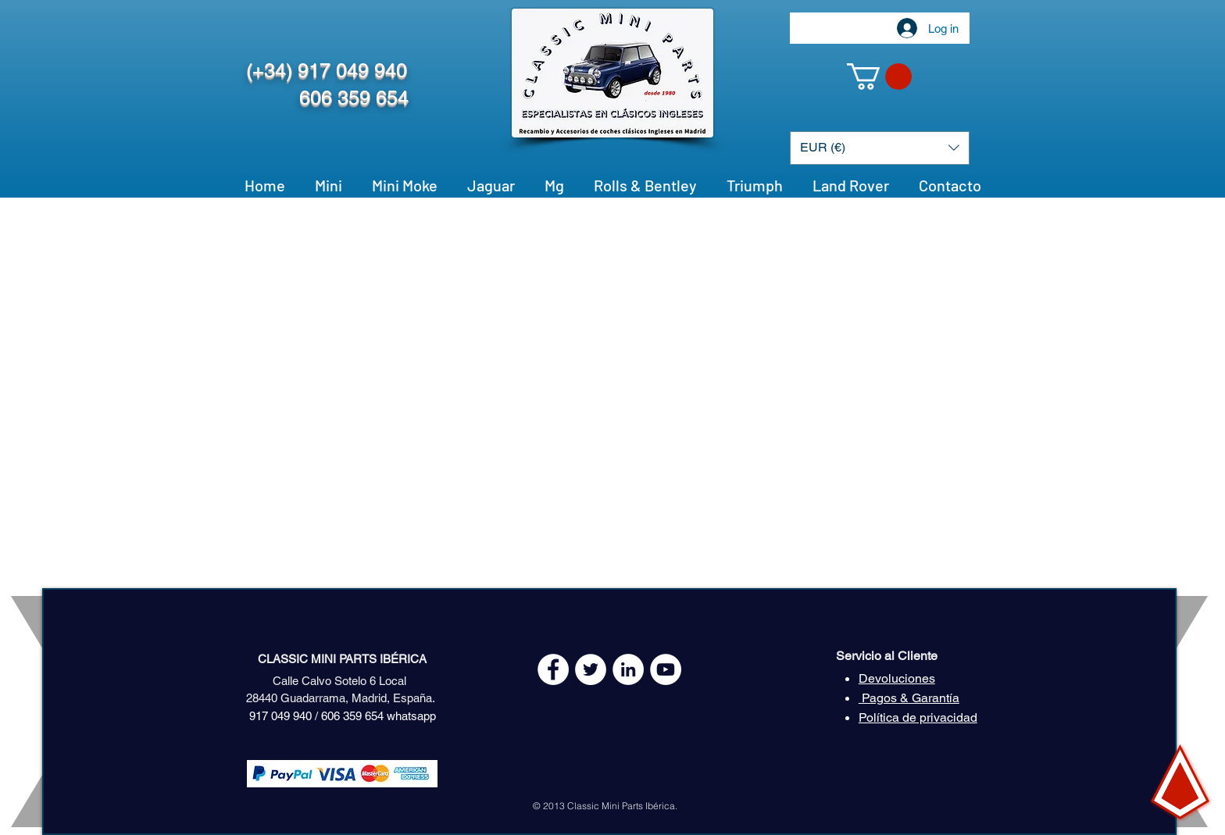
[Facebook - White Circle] (553, 669)
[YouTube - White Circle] (665, 669)
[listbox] (880, 148)
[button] (879, 76)
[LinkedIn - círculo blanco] (628, 669)
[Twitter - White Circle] (590, 669)
